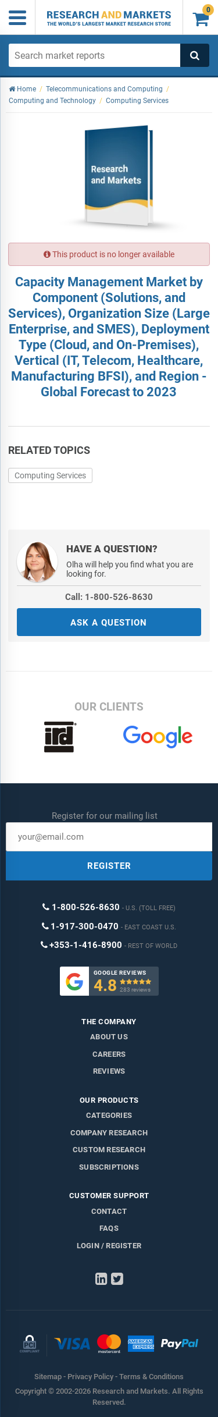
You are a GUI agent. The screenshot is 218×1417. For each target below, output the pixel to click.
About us (109, 1036)
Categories (109, 1115)
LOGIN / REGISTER (109, 1245)
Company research (109, 1132)
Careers (109, 1054)
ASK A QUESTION (108, 622)
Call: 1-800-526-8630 (109, 597)
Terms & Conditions (151, 1376)
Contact (109, 1211)
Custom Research (109, 1149)
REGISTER (109, 866)
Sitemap (48, 1376)
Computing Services (50, 475)
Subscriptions (109, 1167)
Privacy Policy (90, 1376)
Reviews (109, 1071)
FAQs (109, 1228)
